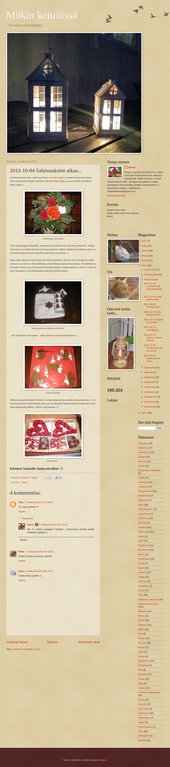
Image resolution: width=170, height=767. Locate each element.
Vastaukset (27, 518)
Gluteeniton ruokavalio (149, 470)
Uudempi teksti (16, 642)
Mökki (141, 629)
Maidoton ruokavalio (148, 599)
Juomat (142, 522)
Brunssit (142, 461)
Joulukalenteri (145, 509)
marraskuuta (151, 274)
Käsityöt (142, 572)
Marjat (141, 620)
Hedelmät (143, 495)
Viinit (140, 731)
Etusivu (52, 642)
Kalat (140, 540)
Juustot (142, 527)
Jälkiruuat (143, 531)
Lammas (142, 581)
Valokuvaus (144, 717)
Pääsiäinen (143, 661)
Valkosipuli (143, 713)
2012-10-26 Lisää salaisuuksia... (153, 298)
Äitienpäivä (143, 735)
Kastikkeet (143, 545)
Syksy (141, 699)
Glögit (141, 477)
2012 (144, 265)
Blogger (102, 760)
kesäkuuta (149, 382)
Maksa (141, 615)
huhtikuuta (149, 392)
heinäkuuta (150, 377)
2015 (144, 250)
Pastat (141, 638)
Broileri (141, 457)
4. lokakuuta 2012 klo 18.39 (38, 502)
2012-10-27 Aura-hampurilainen (153, 313)
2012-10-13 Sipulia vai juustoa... (153, 321)
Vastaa (21, 511)
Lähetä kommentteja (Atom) (26, 649)
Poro (140, 651)
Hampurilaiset (145, 491)
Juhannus (143, 518)
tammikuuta (150, 406)
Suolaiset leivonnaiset (149, 692)
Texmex (142, 704)
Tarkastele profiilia (116, 195)
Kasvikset (143, 549)
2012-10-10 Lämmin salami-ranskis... (153, 337)
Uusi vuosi (143, 708)
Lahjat (141, 577)
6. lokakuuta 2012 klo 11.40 (53, 524)
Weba (21, 551)
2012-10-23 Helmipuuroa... (152, 305)
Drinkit (141, 466)
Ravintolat (143, 665)
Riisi (140, 670)
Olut (140, 633)
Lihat (140, 595)
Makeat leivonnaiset (148, 604)
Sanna (30, 524)
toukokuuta (150, 387)
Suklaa (141, 688)
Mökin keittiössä (41, 15)
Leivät (141, 590)
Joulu (24, 482)
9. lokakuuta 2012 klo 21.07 (39, 571)
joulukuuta (149, 269)
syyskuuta (149, 367)
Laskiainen (143, 586)
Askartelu (143, 447)
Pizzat (141, 647)
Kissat (141, 563)
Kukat (141, 568)
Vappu (141, 722)
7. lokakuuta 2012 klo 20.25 (39, 551)
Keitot (141, 554)
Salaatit (142, 674)
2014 (144, 255)
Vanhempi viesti (89, 642)
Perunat (142, 642)
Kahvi (141, 536)
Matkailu (142, 624)
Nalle (21, 571)
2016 (144, 246)
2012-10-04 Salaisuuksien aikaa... (152, 358)
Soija (140, 683)
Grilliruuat (143, 482)
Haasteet (142, 486)
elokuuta (149, 372)
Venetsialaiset (145, 726)
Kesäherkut (144, 559)
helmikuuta (150, 401)
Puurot (141, 656)
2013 (144, 260)
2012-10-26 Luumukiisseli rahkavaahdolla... (153, 287)
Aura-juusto (144, 452)
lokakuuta (149, 279)
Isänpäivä (143, 500)
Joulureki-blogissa (57, 177)
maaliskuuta (150, 396)
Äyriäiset (142, 740)
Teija (20, 502)
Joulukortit (143, 513)
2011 (144, 413)
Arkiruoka (143, 443)
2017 (144, 241)
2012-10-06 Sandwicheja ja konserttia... (153, 348)
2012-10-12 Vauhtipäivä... (152, 328)
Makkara (142, 611)
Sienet (141, 679)
